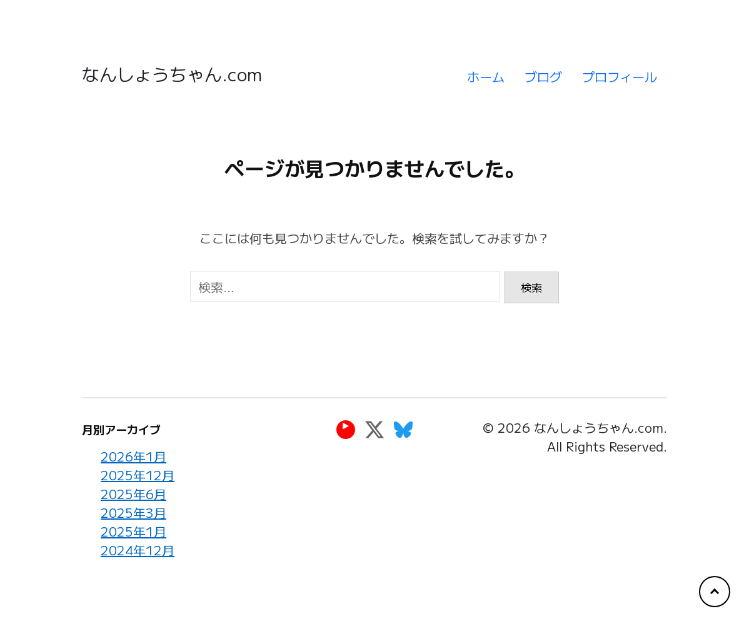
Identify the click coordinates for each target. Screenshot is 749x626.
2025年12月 (137, 475)
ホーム (486, 77)
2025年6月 (133, 494)
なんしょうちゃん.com (172, 73)
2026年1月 (133, 456)
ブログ (543, 77)
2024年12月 (137, 550)
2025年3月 (133, 512)
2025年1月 (133, 531)
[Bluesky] (403, 428)
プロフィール (619, 77)
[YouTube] (345, 428)
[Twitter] (374, 428)
